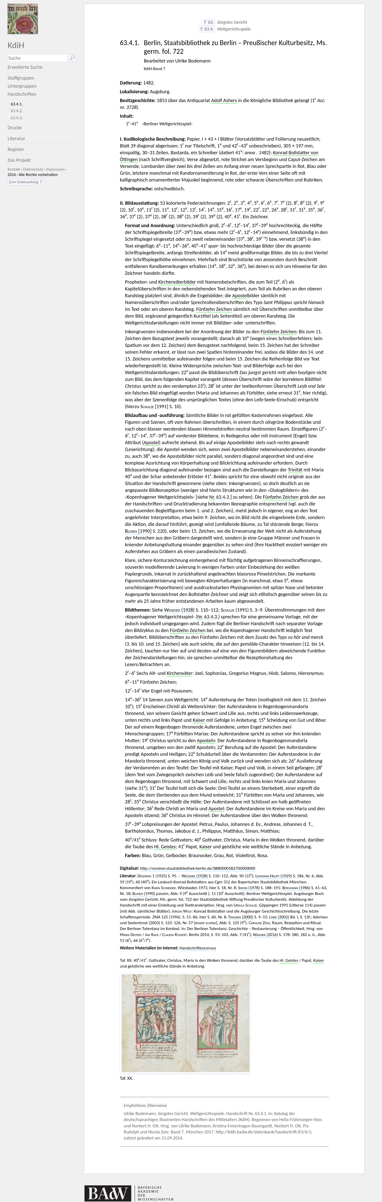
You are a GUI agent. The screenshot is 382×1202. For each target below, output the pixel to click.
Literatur (16, 138)
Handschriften (22, 94)
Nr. (212, 497)
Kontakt (14, 169)
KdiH (16, 45)
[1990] (138, 531)
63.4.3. (17, 118)
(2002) (279, 917)
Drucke (15, 128)
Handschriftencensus (198, 948)
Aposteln (206, 740)
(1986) (296, 887)
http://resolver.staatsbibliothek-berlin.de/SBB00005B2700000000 (197, 868)
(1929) (273, 876)
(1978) (249, 887)
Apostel (240, 295)
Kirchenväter (179, 673)
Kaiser (199, 720)
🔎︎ (72, 58)
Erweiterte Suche (25, 67)
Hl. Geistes (165, 847)
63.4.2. (17, 110)
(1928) (179, 610)
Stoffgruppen (21, 78)
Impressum (55, 169)
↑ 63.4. (206, 29)
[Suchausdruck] (38, 58)
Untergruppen (22, 86)
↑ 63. (208, 22)
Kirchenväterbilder (177, 282)
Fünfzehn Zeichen (214, 309)
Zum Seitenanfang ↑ (26, 181)
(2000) (240, 917)
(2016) (265, 934)
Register (16, 149)
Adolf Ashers (224, 100)
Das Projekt (19, 160)
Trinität (295, 470)
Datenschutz (33, 169)
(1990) (143, 893)
